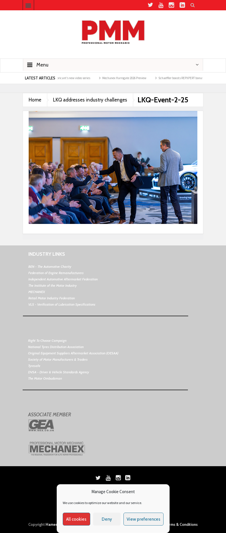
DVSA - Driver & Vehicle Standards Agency (58, 372)
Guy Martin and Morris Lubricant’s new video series (59, 78)
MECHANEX (36, 292)
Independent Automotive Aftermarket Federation (63, 279)
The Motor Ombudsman (45, 378)
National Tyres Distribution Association (56, 347)
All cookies (76, 519)
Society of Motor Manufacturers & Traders (58, 359)
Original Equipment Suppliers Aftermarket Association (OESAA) (73, 353)
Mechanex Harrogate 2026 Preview (127, 78)
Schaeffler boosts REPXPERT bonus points (188, 78)
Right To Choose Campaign (47, 340)
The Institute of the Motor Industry (52, 285)
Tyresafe (34, 366)
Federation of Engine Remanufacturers (56, 273)
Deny (107, 519)
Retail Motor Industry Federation (51, 298)
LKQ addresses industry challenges (90, 100)
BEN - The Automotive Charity (49, 266)
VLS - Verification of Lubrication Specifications (61, 304)
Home (35, 100)
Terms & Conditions (181, 524)
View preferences (143, 519)
